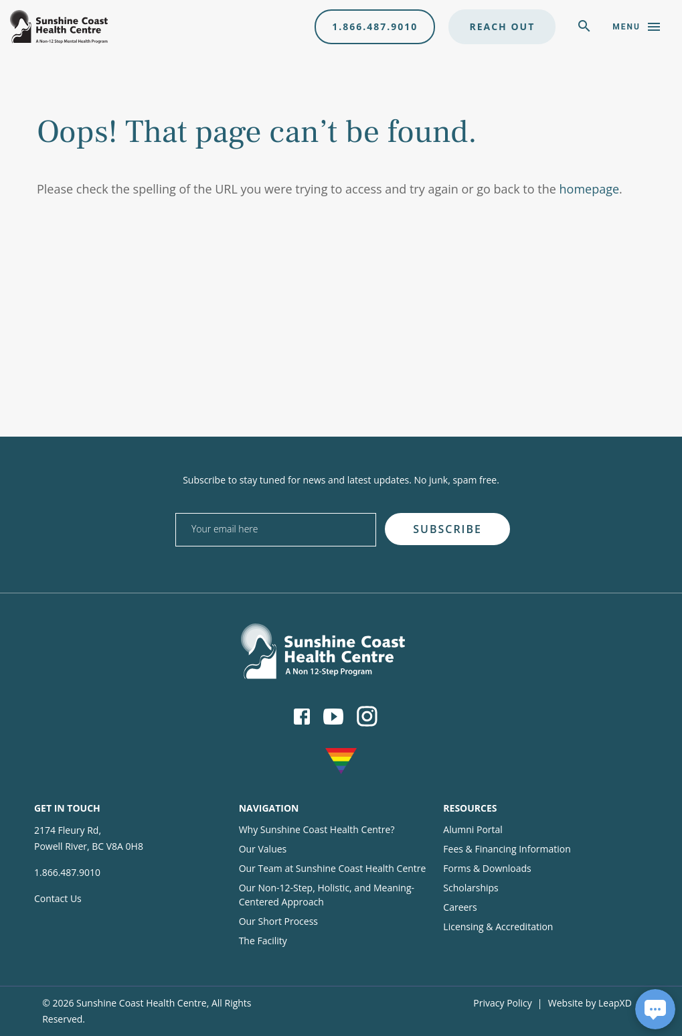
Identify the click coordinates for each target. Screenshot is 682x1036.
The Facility (263, 940)
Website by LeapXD (590, 1002)
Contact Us (58, 898)
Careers (460, 907)
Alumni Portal (473, 829)
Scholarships (470, 887)
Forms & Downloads (487, 868)
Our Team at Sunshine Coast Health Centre (332, 868)
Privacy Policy (502, 1002)
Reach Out (502, 26)
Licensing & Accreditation (498, 926)
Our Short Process (278, 921)
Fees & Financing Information (507, 848)
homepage (590, 189)
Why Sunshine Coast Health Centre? (317, 829)
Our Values (263, 848)
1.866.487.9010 (375, 26)
